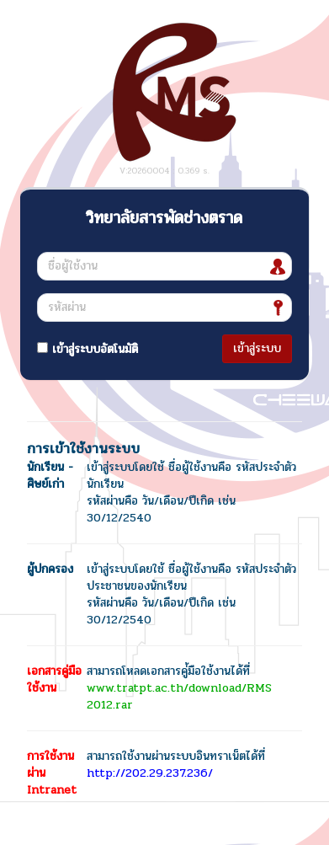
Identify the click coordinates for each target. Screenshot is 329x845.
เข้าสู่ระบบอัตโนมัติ (87, 349)
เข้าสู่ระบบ (257, 348)
